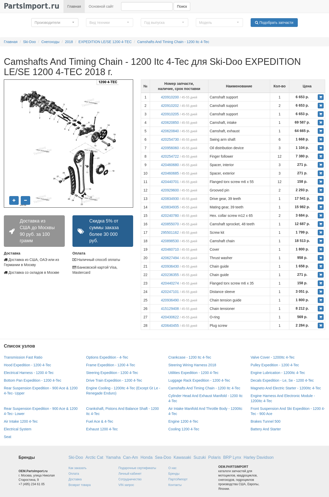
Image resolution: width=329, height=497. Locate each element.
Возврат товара (80, 485)
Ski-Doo (29, 42)
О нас (172, 468)
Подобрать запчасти (274, 23)
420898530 (170, 241)
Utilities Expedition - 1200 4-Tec (193, 373)
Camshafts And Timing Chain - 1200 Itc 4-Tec (173, 42)
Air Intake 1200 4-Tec (21, 421)
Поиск (182, 6)
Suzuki (200, 457)
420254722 (170, 156)
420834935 (170, 207)
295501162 (170, 232)
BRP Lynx (232, 457)
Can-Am (130, 457)
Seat (7, 437)
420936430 (170, 266)
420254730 (170, 139)
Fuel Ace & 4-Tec (99, 421)
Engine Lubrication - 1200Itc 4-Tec (278, 373)
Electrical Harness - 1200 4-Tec (29, 373)
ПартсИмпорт (178, 479)
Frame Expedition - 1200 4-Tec (110, 365)
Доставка (75, 479)
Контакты (175, 485)
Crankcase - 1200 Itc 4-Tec (189, 357)
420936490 (170, 300)
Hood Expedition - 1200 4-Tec (27, 365)
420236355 (170, 275)
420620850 (170, 122)
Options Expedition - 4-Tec (107, 357)
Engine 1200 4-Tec (183, 421)
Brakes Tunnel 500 (266, 421)
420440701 (170, 182)
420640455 (170, 325)
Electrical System (17, 429)
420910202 (170, 106)
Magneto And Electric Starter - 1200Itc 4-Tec (286, 388)
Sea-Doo (163, 457)
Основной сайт (101, 6)
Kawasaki (182, 457)
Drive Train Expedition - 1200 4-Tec (114, 380)
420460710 (170, 249)
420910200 (170, 97)
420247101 (170, 292)
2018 (69, 42)
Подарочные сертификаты (137, 468)
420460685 (170, 173)
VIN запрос (126, 485)
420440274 (170, 283)
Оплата (74, 473)
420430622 (170, 317)
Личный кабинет (130, 473)
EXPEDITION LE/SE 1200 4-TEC (105, 42)
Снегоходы (50, 42)
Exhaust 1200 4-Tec (102, 429)
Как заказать (78, 468)
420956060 (170, 148)
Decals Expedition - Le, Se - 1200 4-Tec (282, 380)
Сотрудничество (130, 479)
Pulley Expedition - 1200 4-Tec (275, 365)
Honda (147, 457)
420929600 (170, 190)
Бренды (173, 473)
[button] (54, 22)
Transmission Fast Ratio (23, 357)
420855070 (170, 224)
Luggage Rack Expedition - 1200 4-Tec (199, 380)
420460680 (170, 165)
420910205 (170, 114)
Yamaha (113, 457)
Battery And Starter (266, 429)
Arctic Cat (94, 457)
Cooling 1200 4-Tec (183, 429)
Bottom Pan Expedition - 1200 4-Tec (32, 380)
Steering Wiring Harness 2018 (192, 365)
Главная (74, 6)
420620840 (170, 131)
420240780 (170, 216)
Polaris (214, 457)
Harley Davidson (258, 457)
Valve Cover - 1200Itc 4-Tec (273, 357)
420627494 (170, 258)
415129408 (170, 309)
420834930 (170, 199)
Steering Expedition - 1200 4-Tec (112, 373)
